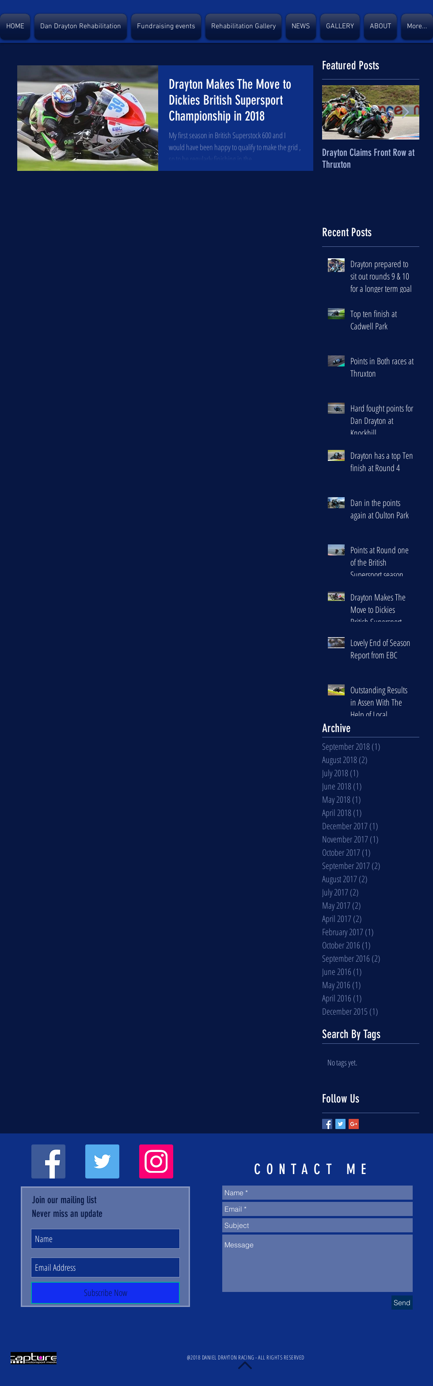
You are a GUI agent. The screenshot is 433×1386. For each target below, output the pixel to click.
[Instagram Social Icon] (156, 1161)
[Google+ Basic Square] (354, 1124)
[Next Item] (405, 113)
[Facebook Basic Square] (327, 1124)
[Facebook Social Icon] (48, 1161)
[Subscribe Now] (105, 1293)
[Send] (402, 1302)
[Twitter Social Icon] (102, 1161)
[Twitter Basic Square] (340, 1124)
